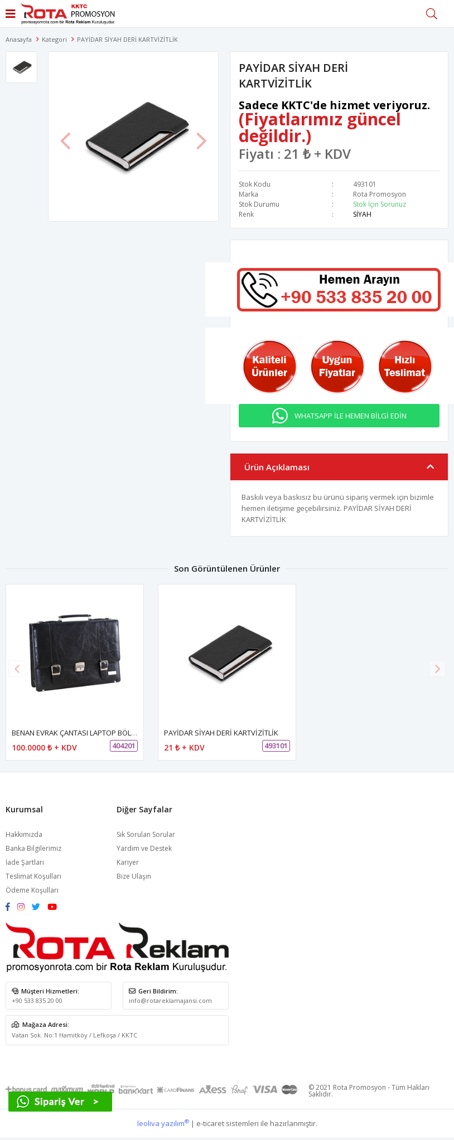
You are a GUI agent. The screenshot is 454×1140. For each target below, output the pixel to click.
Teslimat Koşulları (33, 876)
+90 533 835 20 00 (37, 1000)
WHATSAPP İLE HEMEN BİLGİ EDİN (350, 416)
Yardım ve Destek (144, 848)
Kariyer (128, 862)
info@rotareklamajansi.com (170, 1000)
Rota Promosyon (379, 194)
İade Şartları (25, 862)
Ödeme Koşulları (32, 890)
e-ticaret (210, 1123)
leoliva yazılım (163, 1123)
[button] (437, 668)
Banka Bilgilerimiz (33, 848)
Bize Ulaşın (134, 876)
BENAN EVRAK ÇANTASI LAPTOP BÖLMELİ (79, 733)
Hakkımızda (24, 834)
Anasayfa (19, 39)
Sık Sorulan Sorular (146, 834)
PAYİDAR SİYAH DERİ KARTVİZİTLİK (221, 733)
